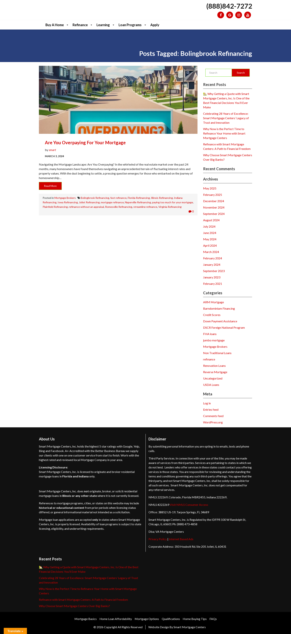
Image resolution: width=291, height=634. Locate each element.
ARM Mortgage (213, 302)
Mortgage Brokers (65, 197)
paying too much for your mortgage (172, 202)
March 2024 (211, 252)
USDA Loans (211, 384)
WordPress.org (213, 422)
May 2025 (209, 188)
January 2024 (211, 264)
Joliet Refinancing (89, 202)
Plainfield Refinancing (55, 206)
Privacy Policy (157, 539)
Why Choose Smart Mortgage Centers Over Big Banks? (74, 606)
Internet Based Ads (181, 539)
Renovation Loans (214, 365)
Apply (154, 25)
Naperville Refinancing (138, 202)
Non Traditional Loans (217, 353)
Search (241, 72)
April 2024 (210, 245)
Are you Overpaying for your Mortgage (85, 142)
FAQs (213, 619)
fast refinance (118, 197)
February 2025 (212, 194)
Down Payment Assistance (220, 321)
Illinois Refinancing (162, 197)
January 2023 (211, 277)
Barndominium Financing (219, 308)
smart (52, 150)
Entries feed (210, 409)
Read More (50, 185)
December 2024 (213, 201)
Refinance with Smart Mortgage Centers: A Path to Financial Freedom (83, 599)
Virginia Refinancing (170, 206)
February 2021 (212, 283)
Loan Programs (130, 25)
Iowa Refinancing (68, 202)
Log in (207, 403)
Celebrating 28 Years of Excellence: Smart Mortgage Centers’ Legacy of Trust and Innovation (226, 118)
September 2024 (214, 213)
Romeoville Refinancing (118, 206)
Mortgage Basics (85, 619)
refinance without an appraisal (86, 206)
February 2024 (212, 258)
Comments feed (213, 416)
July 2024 (209, 226)
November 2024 (213, 207)
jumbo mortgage (214, 340)
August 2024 (211, 220)
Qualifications (171, 619)
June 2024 (209, 233)
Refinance (80, 25)
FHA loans (210, 334)
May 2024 (209, 239)
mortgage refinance (112, 202)
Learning (103, 25)
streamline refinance (145, 206)
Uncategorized (212, 378)
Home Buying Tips (195, 619)
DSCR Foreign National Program (224, 327)
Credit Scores (211, 315)
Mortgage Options (147, 619)
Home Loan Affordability (115, 619)
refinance (209, 359)
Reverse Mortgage (215, 372)
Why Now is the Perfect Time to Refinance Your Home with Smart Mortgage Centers (224, 133)
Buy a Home (54, 25)
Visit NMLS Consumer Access (189, 504)
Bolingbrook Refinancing (95, 197)
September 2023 (214, 271)
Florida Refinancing (139, 197)
